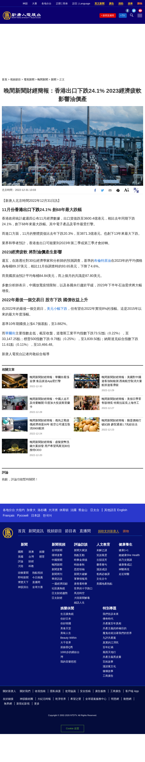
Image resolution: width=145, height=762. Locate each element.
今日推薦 (37, 577)
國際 (20, 551)
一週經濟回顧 (60, 583)
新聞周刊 (57, 574)
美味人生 (65, 633)
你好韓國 (65, 623)
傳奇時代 (108, 618)
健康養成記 (125, 564)
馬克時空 (79, 593)
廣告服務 (100, 691)
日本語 (35, 515)
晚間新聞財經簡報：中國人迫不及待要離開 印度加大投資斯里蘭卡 (50, 402)
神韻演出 (23, 587)
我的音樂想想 (68, 661)
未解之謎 (101, 550)
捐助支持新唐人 (108, 531)
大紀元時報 (44, 698)
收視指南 (40, 691)
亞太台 (94, 510)
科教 (31, 566)
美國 (20, 556)
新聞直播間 (108, 15)
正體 (58, 3)
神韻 (25, 3)
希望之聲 (75, 698)
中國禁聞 (57, 559)
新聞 (53, 79)
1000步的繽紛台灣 (69, 654)
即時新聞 (23, 577)
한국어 (47, 515)
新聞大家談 (80, 550)
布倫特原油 (102, 261)
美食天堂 (65, 628)
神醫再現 (124, 569)
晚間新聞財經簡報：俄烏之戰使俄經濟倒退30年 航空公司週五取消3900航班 (50, 424)
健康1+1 (124, 550)
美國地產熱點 (104, 583)
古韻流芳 (101, 559)
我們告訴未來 (111, 613)
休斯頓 (64, 510)
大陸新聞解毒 (82, 597)
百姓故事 (108, 661)
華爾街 (10, 333)
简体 (65, 3)
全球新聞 (57, 550)
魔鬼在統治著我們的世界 (117, 633)
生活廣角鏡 (67, 613)
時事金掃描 (80, 559)
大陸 (20, 566)
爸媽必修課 (103, 574)
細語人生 (79, 602)
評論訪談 (81, 544)
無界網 (8, 703)
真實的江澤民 (111, 642)
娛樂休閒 (67, 608)
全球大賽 (37, 587)
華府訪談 (57, 578)
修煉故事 (108, 671)
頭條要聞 (23, 572)
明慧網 (115, 698)
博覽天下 (23, 582)
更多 (36, 703)
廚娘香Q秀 (66, 647)
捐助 (120, 3)
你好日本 (65, 618)
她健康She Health (129, 555)
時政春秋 (79, 564)
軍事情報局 (80, 578)
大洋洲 (53, 510)
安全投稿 (85, 691)
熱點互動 (79, 555)
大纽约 (20, 510)
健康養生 (125, 544)
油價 (41, 252)
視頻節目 (15, 79)
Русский (22, 515)
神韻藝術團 (26, 698)
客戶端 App (132, 691)
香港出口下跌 (27, 209)
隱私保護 (55, 691)
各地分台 (46, 3)
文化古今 (101, 578)
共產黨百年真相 (112, 623)
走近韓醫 (124, 574)
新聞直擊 (57, 569)
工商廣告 (108, 675)
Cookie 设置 (72, 728)
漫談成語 (101, 569)
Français (8, 515)
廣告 (111, 3)
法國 (73, 510)
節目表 (70, 531)
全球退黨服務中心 (95, 698)
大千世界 (65, 642)
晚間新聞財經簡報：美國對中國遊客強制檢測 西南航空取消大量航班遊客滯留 (122, 381)
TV (123, 15)
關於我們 (25, 691)
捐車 (130, 3)
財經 (31, 561)
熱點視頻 (37, 572)
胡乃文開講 (125, 559)
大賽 (34, 3)
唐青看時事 (80, 583)
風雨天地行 (109, 652)
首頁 (4, 79)
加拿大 (31, 510)
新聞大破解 (80, 574)
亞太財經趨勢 (60, 593)
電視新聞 (29, 79)
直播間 (85, 531)
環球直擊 (57, 555)
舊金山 (82, 510)
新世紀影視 (23, 703)
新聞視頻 (58, 544)
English (122, 510)
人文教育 (103, 544)
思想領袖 (79, 569)
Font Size (126, 189)
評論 (20, 561)
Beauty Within (68, 637)
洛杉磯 (42, 510)
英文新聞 (99, 3)
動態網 (127, 698)
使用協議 (70, 691)
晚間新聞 (42, 79)
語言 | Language (81, 3)
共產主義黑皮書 (112, 656)
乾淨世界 (60, 698)
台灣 (31, 556)
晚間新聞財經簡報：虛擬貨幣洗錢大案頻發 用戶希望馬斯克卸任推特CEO (50, 445)
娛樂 (42, 551)
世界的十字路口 (83, 588)
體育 (42, 556)
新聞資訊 (36, 531)
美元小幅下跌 (57, 309)
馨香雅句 (101, 564)
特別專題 (109, 608)
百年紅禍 (108, 647)
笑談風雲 (101, 555)
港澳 (31, 551)
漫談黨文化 (109, 666)
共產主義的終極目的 (114, 628)
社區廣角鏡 (58, 588)
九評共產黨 (109, 637)
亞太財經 (57, 597)
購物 (139, 3)
